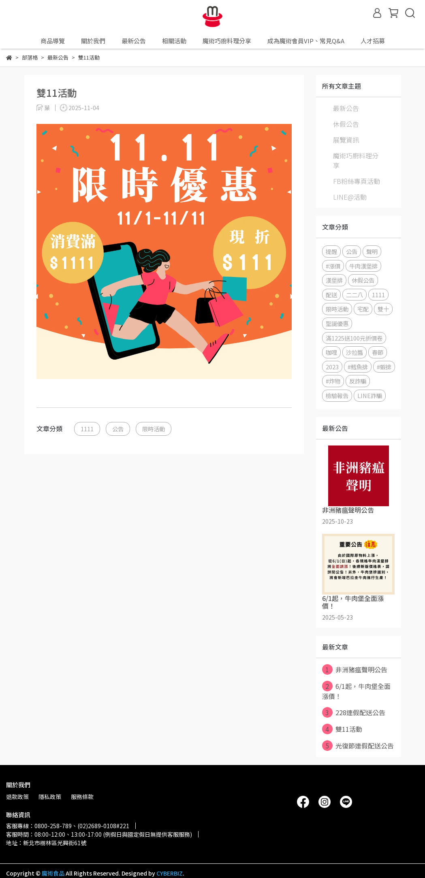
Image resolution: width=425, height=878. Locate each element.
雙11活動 (342, 729)
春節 (377, 352)
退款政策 (17, 797)
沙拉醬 (354, 352)
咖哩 (331, 352)
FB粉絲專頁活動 (356, 181)
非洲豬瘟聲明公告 (354, 669)
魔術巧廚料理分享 (355, 160)
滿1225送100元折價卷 (354, 338)
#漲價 (333, 266)
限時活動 (153, 428)
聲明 (372, 251)
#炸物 (333, 381)
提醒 (331, 251)
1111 (87, 428)
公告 (118, 428)
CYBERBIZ (169, 873)
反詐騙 (357, 381)
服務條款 (82, 797)
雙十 (383, 309)
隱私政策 (49, 797)
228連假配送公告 (353, 712)
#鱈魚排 (358, 366)
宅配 (363, 309)
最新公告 (346, 108)
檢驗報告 (337, 395)
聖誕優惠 (337, 323)
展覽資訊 (346, 140)
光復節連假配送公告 (358, 745)
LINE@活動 (350, 197)
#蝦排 (384, 366)
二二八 (354, 294)
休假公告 (346, 124)
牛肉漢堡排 (363, 266)
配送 (331, 294)
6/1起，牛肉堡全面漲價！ (356, 691)
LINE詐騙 (369, 395)
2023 (332, 366)
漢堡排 (334, 280)
